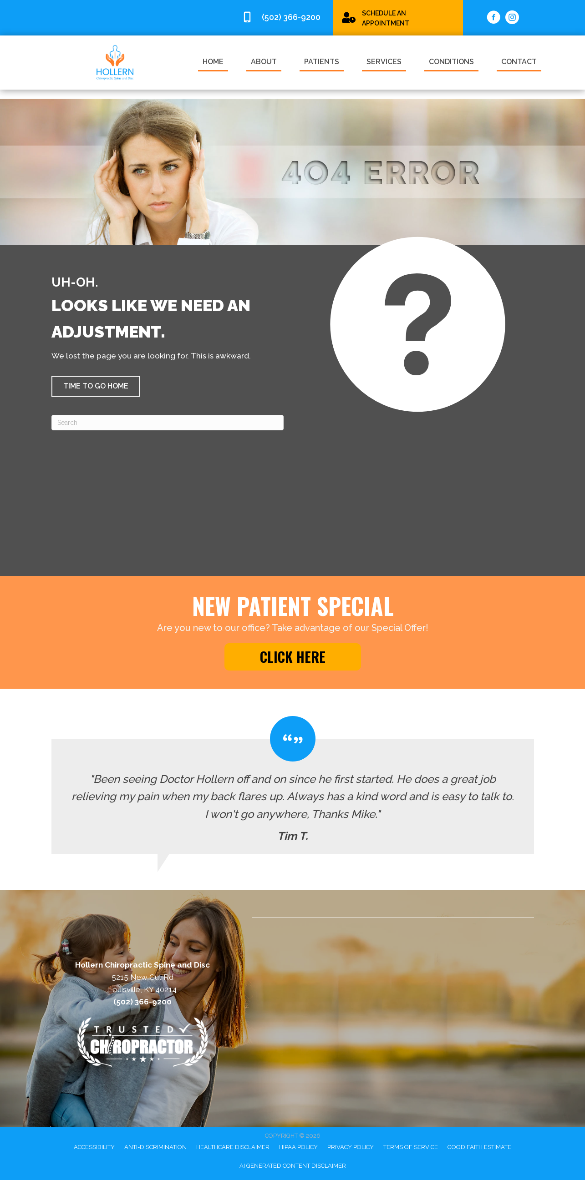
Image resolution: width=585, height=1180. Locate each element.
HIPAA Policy (298, 1147)
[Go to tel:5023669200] (283, 17)
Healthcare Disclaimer (233, 1147)
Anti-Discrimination (155, 1147)
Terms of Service (410, 1147)
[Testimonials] (292, 785)
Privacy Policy (350, 1147)
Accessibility (94, 1147)
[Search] (167, 422)
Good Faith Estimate (479, 1147)
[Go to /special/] (398, 17)
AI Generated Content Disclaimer (292, 1165)
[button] (95, 386)
